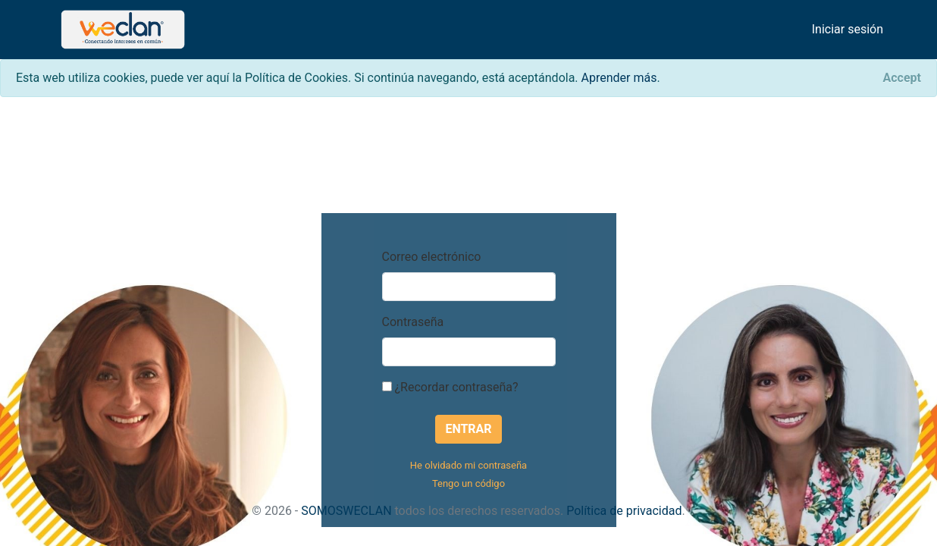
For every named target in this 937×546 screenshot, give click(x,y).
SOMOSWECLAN (346, 511)
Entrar (468, 429)
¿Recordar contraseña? (450, 387)
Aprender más (619, 78)
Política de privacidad (624, 511)
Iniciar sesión (847, 29)
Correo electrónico (431, 256)
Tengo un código (468, 483)
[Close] (902, 78)
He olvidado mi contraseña (468, 465)
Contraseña (413, 322)
